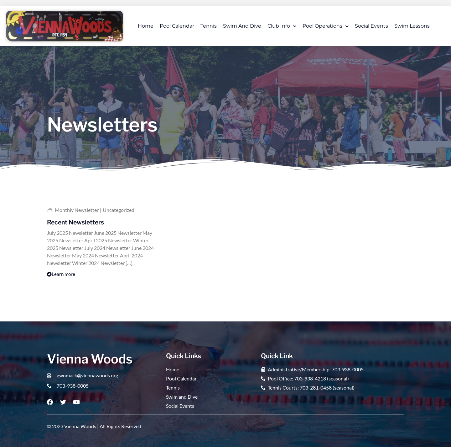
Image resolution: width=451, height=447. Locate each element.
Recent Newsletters (75, 222)
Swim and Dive (242, 26)
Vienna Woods (89, 359)
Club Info (281, 26)
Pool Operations (326, 26)
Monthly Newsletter (77, 210)
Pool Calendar (177, 26)
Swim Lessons (412, 26)
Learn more (61, 274)
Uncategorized (118, 210)
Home (145, 26)
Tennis (208, 26)
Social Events (371, 26)
